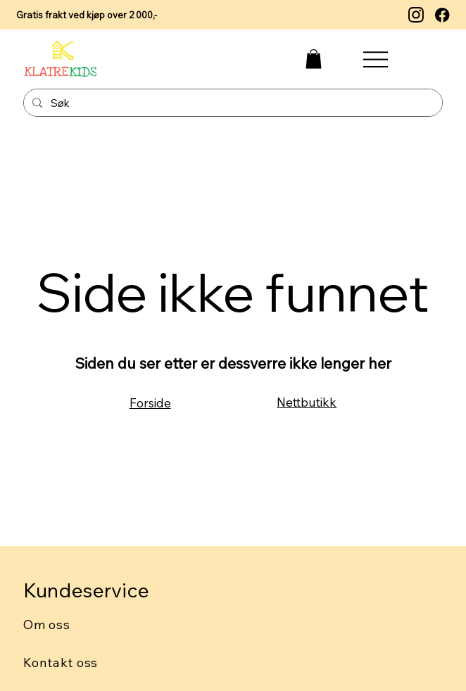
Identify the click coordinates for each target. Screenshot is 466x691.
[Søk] (232, 103)
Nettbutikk (306, 402)
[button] (314, 58)
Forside (150, 402)
